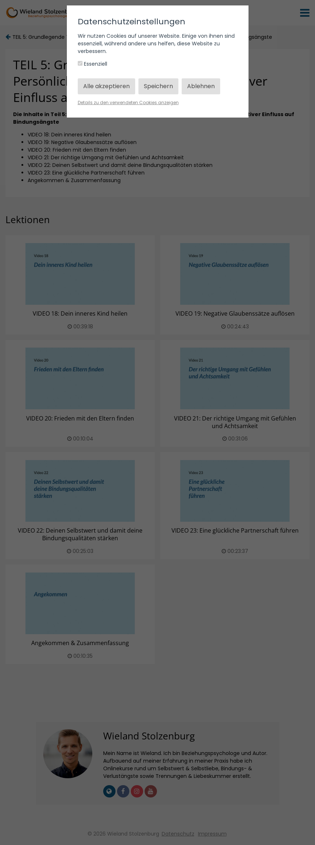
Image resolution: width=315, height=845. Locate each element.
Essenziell (92, 63)
